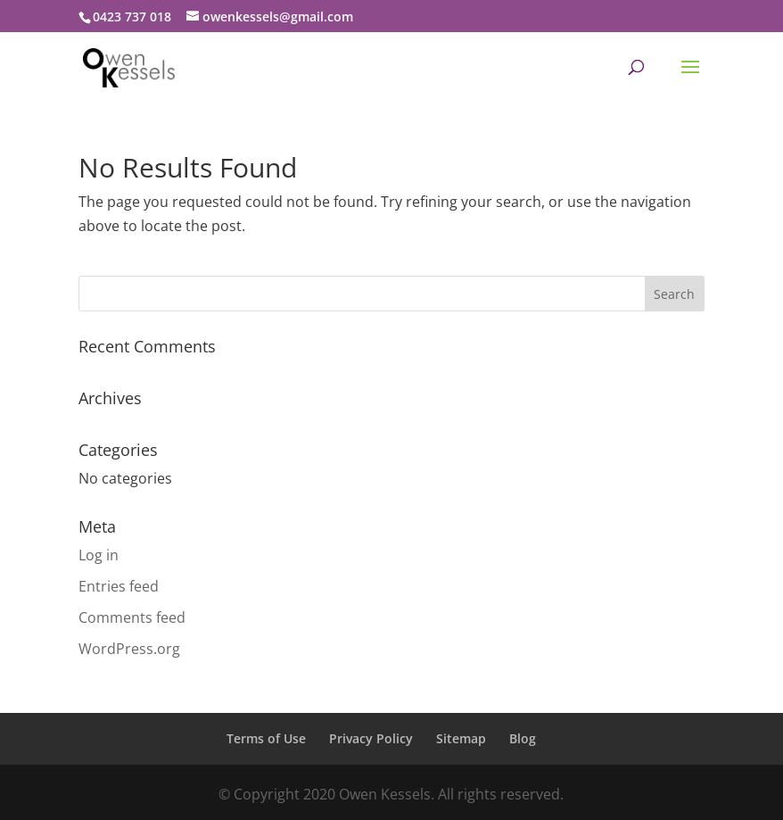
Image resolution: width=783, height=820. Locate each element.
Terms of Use (266, 738)
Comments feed (131, 617)
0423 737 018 (132, 16)
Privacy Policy (371, 738)
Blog (522, 738)
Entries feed (118, 586)
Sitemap (461, 738)
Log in (98, 555)
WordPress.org (129, 648)
